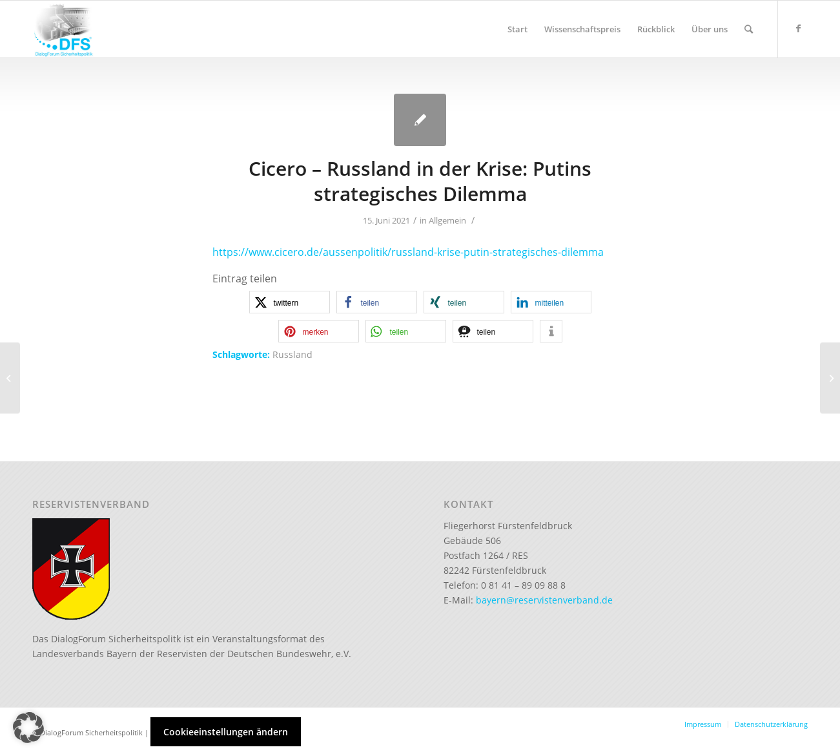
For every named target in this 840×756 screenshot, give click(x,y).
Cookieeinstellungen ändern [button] (225, 732)
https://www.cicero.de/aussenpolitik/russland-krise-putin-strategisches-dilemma (408, 252)
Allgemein (447, 220)
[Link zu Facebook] (798, 28)
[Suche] (748, 29)
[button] (289, 302)
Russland (292, 354)
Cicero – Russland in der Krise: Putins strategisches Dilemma (420, 181)
